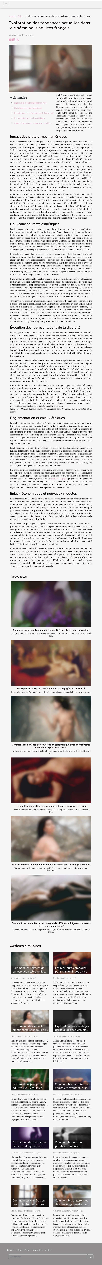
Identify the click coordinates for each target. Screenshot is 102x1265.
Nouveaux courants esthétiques (28, 108)
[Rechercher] (48, 1256)
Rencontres (37, 1250)
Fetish (10, 1250)
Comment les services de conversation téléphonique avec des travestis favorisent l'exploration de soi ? (51, 746)
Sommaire (20, 97)
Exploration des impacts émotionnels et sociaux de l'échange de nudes (51, 864)
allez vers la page (59, 478)
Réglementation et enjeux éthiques (29, 118)
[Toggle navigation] (6, 4)
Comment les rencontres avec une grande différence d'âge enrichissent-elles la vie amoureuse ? (51, 925)
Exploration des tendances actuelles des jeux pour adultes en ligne (30, 1146)
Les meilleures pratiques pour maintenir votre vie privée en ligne (51, 806)
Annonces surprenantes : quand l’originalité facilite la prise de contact (51, 630)
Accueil (12, 16)
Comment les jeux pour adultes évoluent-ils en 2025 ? (27, 1088)
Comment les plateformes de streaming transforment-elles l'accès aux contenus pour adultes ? (72, 1206)
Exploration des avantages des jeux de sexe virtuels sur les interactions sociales (72, 1029)
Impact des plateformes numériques (30, 102)
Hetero (18, 1250)
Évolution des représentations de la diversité (34, 113)
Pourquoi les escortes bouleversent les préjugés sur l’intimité (51, 688)
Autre (20, 16)
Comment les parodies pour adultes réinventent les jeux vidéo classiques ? (73, 1088)
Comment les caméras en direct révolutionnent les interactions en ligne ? (29, 1204)
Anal (27, 1250)
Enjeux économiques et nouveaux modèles (32, 123)
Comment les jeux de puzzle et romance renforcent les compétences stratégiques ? (73, 1148)
